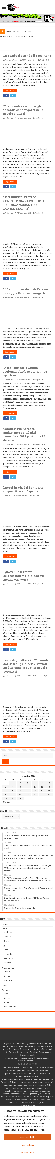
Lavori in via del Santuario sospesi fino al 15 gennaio (23, 489)
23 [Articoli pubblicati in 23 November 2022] (20, 794)
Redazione (9, 118)
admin (7, 496)
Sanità (37, 444)
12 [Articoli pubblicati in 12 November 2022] (42, 787)
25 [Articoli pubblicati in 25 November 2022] (35, 794)
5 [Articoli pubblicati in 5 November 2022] (42, 783)
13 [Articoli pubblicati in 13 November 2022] (49, 787)
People (37, 118)
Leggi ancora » (10, 90)
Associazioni (10, 1006)
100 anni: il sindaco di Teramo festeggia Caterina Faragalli (25, 291)
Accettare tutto (27, 1137)
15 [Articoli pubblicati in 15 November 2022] (13, 790)
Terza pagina (8, 968)
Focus (4, 928)
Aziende (8, 954)
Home (4, 36)
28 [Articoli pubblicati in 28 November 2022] (6, 798)
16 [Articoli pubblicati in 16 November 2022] (20, 790)
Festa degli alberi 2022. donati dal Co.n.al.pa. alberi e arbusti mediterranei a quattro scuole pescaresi (25, 665)
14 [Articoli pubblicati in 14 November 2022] (6, 790)
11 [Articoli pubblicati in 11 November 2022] (35, 787)
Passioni (6, 990)
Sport (42, 60)
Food (6, 993)
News (6, 941)
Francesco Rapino (11, 60)
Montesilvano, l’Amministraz (17, 31)
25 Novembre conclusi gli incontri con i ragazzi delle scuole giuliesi (23, 110)
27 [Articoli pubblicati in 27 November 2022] (49, 794)
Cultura (7, 971)
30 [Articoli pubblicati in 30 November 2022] (20, 798)
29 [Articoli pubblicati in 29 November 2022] (13, 798)
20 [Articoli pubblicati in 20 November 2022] (49, 790)
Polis (4, 946)
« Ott (4, 802)
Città (34, 496)
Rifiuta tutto (27, 1152)
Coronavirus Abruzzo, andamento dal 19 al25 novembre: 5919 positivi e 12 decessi (24, 434)
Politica (7, 962)
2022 (13, 36)
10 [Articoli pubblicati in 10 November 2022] (28, 787)
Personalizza (27, 1145)
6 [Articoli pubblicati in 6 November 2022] (49, 783)
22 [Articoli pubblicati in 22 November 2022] (13, 794)
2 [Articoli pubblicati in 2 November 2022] (20, 783)
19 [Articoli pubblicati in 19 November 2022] (42, 790)
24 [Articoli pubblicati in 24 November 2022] (28, 794)
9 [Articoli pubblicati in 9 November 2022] (20, 787)
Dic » (9, 802)
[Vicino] (53, 1107)
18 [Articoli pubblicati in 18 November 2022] (35, 790)
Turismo (8, 980)
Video (6, 1002)
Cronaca (8, 936)
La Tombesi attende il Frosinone (27, 55)
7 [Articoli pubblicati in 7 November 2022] (5, 787)
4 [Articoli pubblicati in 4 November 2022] (34, 783)
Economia (8, 958)
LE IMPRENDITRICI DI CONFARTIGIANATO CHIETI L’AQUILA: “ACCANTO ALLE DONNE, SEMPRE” (23, 202)
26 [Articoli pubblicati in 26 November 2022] (42, 794)
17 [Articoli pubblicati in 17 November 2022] (28, 790)
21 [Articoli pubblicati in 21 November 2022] (5, 794)
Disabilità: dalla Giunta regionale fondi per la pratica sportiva (25, 371)
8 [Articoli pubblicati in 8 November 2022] (13, 787)
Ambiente (38, 676)
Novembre (23, 36)
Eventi (7, 976)
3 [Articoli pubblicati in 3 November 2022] (27, 783)
